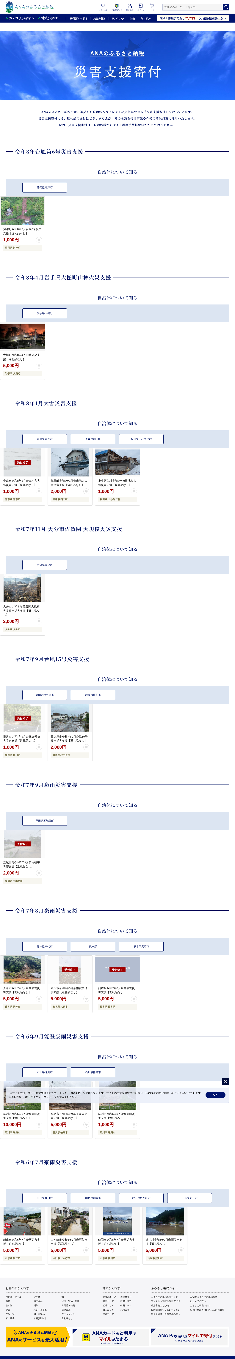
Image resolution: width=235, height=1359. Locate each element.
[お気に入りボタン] (39, 240)
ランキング (118, 18)
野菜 (8, 1310)
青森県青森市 (45, 439)
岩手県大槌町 (45, 313)
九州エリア (125, 1310)
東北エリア (125, 1297)
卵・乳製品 (39, 1314)
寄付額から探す (78, 18)
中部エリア (125, 1301)
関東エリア (108, 1301)
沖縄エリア (108, 1314)
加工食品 (38, 1301)
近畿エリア (108, 1305)
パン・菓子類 (40, 1310)
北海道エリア (109, 1297)
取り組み (146, 18)
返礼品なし (67, 1318)
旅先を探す (99, 18)
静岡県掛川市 (93, 694)
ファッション (68, 1314)
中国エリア (125, 1305)
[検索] (226, 7)
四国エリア (108, 1310)
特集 (132, 18)
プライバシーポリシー (41, 1096)
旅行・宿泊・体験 (70, 1301)
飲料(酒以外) (40, 1318)
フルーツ (10, 1314)
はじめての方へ (198, 1301)
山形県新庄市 (190, 1198)
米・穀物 (10, 1318)
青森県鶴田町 (93, 439)
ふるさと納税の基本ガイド (164, 1297)
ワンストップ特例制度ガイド (165, 1301)
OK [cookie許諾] (215, 1094)
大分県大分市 (45, 564)
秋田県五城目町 (45, 820)
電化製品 (66, 1310)
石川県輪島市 (93, 1072)
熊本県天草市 (141, 946)
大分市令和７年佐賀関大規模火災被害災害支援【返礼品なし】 (21, 610)
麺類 (36, 1305)
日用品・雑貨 (68, 1305)
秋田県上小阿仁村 (141, 439)
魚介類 (9, 1305)
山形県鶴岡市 (93, 1198)
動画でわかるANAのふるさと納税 (207, 1310)
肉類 (8, 1301)
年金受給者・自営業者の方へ (165, 1314)
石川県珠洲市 (45, 1072)
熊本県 (93, 946)
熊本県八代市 (45, 946)
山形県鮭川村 (45, 1198)
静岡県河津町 (45, 187)
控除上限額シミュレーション (165, 1310)
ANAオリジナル (13, 1297)
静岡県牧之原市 (45, 694)
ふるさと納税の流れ (200, 1305)
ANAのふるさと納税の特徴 (203, 1297)
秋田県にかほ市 (141, 1198)
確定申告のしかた (160, 1305)
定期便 (37, 1297)
